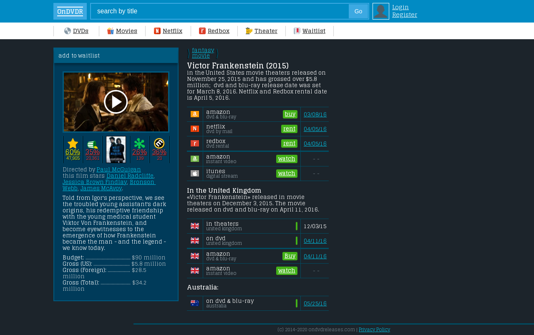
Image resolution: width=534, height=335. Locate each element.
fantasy (203, 53)
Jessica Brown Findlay (95, 182)
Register (404, 14)
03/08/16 (315, 114)
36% (159, 152)
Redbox (214, 31)
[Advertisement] (401, 173)
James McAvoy (101, 188)
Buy (290, 256)
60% (72, 152)
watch (286, 159)
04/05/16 (315, 129)
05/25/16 (315, 303)
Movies (122, 31)
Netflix (168, 31)
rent (289, 129)
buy (290, 114)
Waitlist (309, 31)
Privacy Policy (374, 329)
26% (139, 152)
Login (400, 7)
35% (92, 152)
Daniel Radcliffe (130, 176)
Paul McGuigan (118, 169)
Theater (261, 31)
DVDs (76, 31)
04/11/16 (315, 241)
